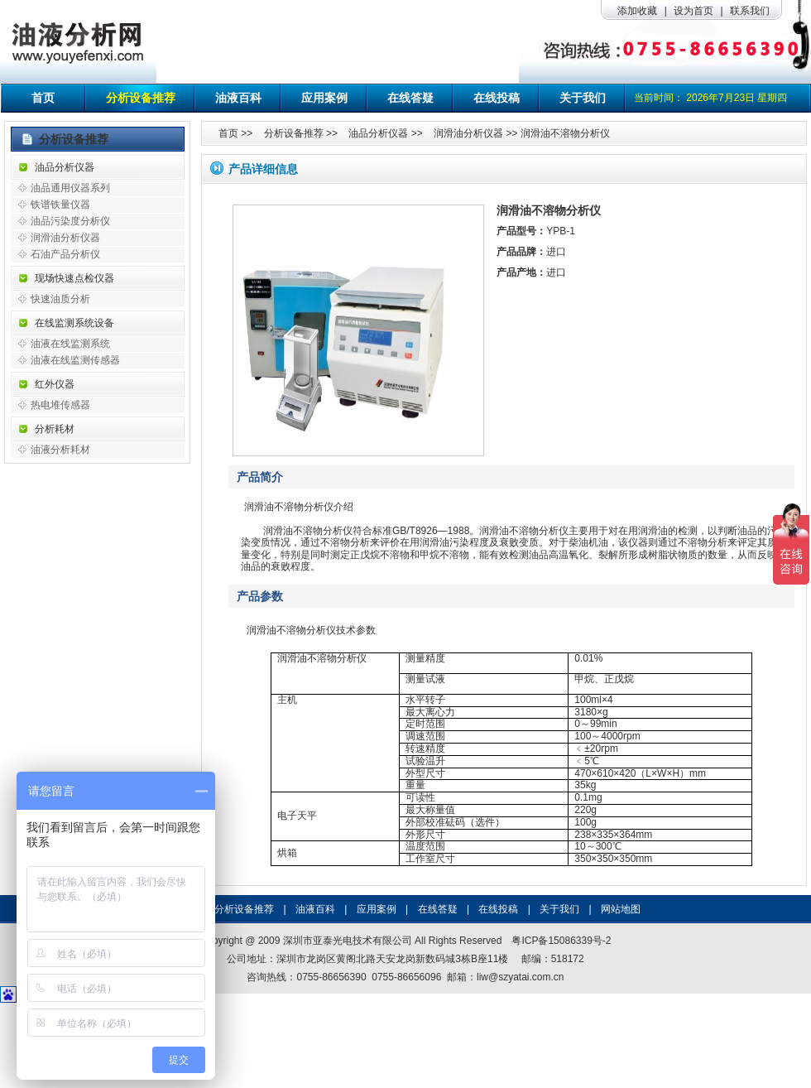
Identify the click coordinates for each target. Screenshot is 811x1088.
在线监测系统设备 (74, 323)
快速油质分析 (60, 299)
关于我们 (582, 97)
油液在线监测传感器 (75, 360)
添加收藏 (637, 11)
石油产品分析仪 (65, 254)
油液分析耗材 (60, 449)
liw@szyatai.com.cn (520, 977)
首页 (43, 97)
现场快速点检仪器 (74, 278)
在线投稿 (496, 97)
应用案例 (324, 97)
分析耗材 (54, 429)
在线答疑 (410, 97)
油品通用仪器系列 (70, 188)
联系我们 (750, 11)
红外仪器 (54, 384)
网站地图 (621, 909)
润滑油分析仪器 (65, 237)
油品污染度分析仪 (70, 221)
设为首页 (693, 11)
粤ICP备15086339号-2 (561, 940)
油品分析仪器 (64, 167)
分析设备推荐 (140, 97)
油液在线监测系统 (70, 343)
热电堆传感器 (60, 405)
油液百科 (238, 97)
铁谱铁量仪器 (60, 204)
